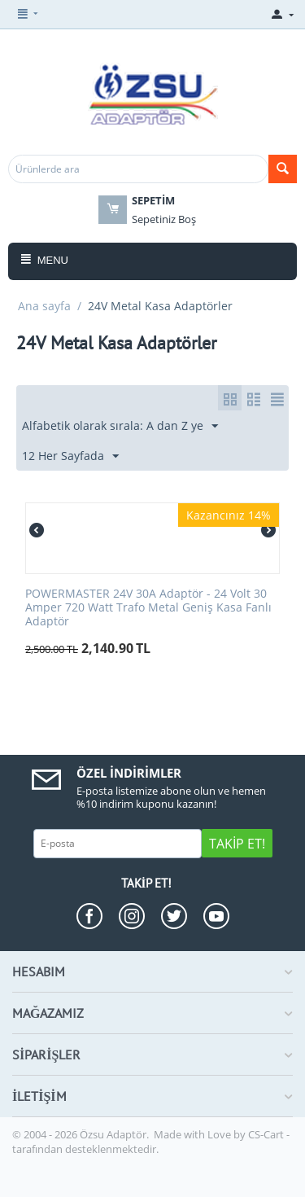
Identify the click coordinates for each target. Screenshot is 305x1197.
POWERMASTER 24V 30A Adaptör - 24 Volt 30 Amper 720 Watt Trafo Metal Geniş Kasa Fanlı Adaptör (148, 607)
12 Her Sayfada (70, 456)
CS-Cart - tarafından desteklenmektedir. (151, 1141)
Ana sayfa (44, 306)
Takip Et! (237, 844)
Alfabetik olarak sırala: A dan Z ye (120, 426)
